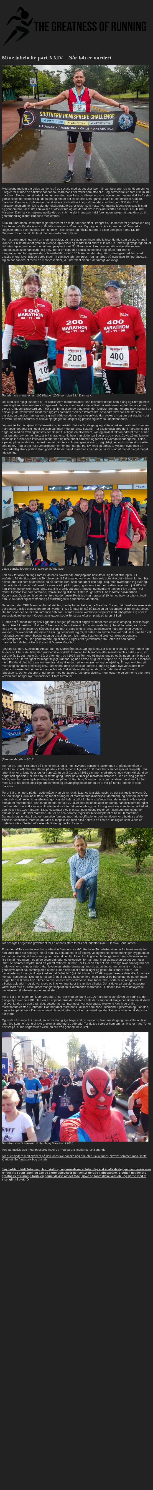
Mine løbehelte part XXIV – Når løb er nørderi (56, 58)
